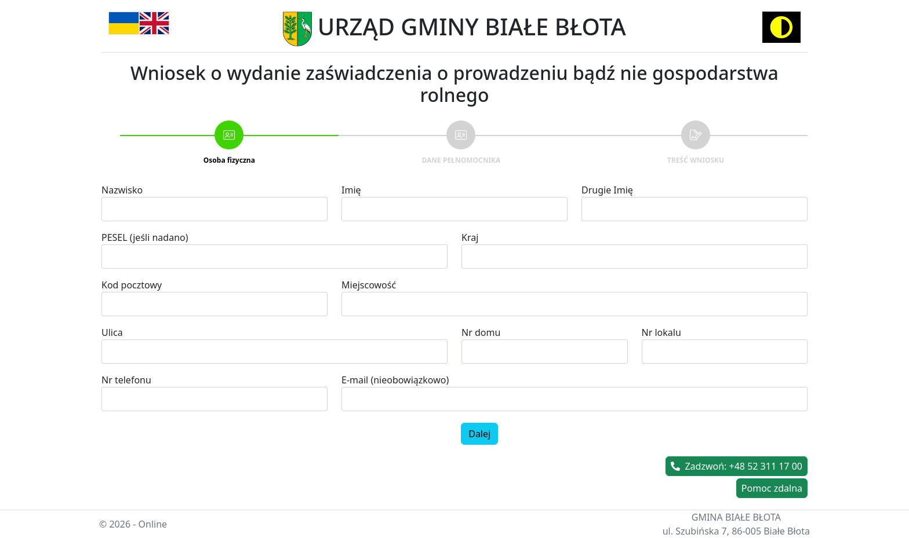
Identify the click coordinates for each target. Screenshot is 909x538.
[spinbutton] (214, 399)
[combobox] (574, 304)
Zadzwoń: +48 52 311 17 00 (736, 466)
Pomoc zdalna (771, 488)
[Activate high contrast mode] (781, 27)
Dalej (479, 433)
